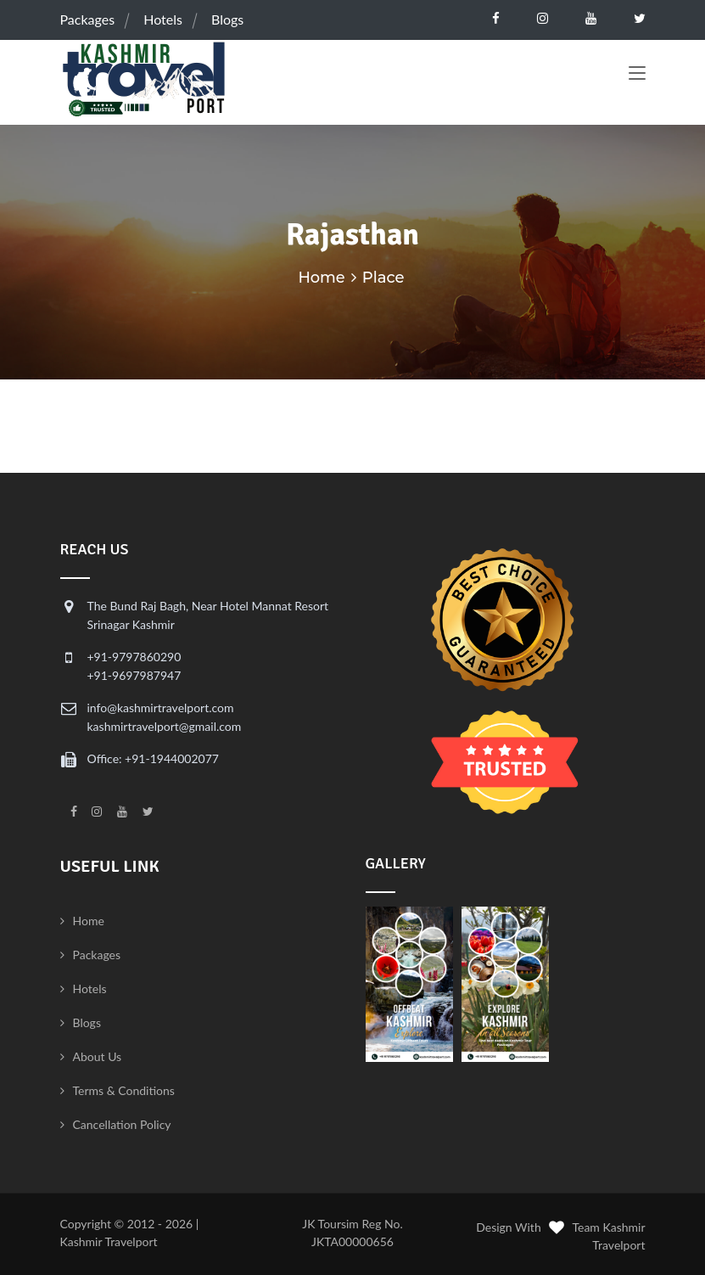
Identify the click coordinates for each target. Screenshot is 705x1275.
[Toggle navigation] (637, 74)
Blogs (227, 19)
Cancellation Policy (122, 1124)
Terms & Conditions (124, 1090)
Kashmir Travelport (109, 1241)
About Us (97, 1056)
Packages (87, 19)
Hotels (162, 19)
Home (321, 277)
